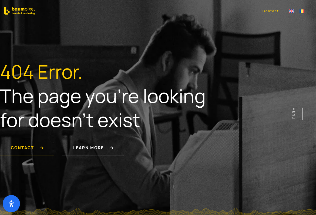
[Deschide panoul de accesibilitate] (11, 203)
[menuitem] (292, 11)
